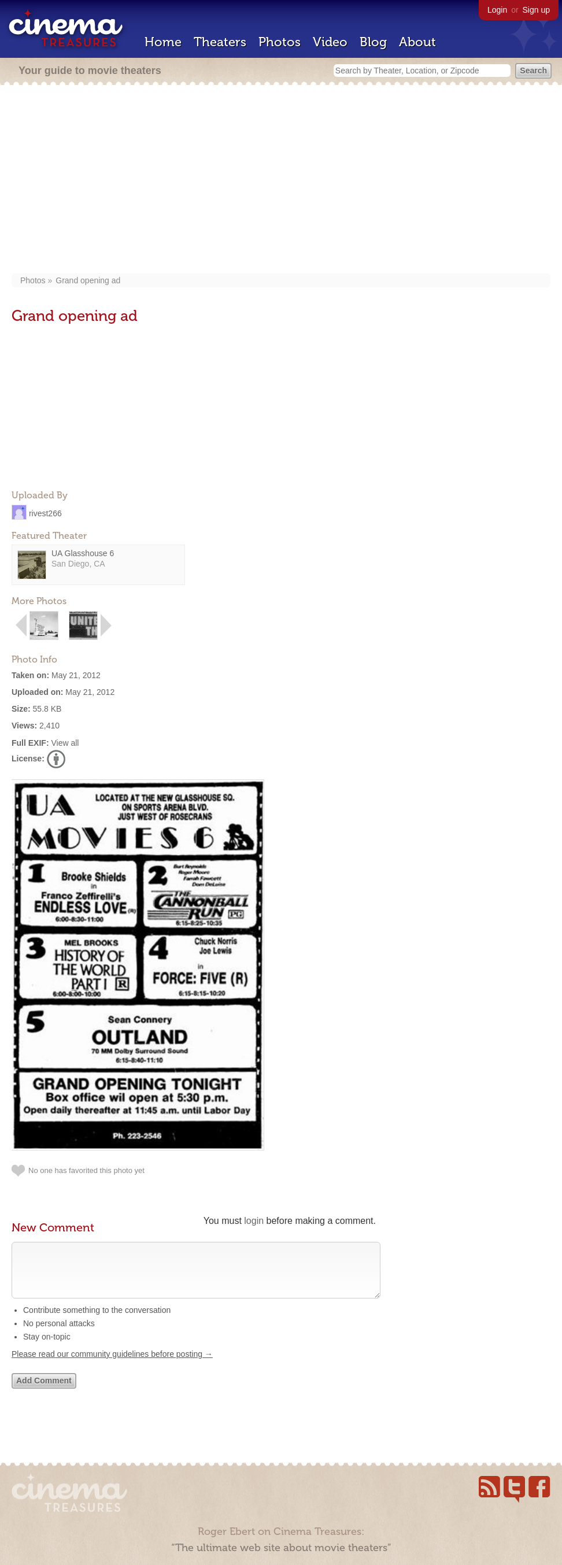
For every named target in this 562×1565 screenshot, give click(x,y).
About (417, 42)
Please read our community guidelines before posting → (112, 1365)
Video (330, 42)
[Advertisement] (281, 180)
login (254, 1221)
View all (65, 743)
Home (163, 42)
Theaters (220, 42)
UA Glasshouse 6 (82, 553)
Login (497, 9)
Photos (279, 42)
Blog (373, 42)
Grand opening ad (88, 280)
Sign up (536, 9)
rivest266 (45, 512)
